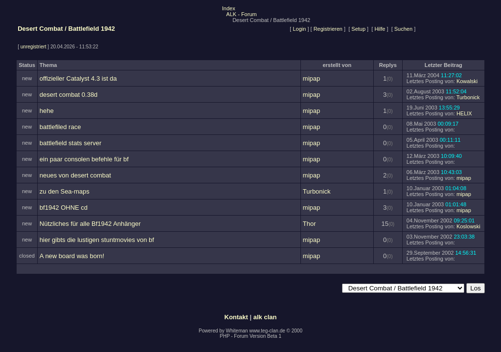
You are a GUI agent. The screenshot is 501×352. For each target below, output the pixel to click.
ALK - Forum (241, 14)
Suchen (403, 29)
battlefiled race (60, 127)
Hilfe (379, 29)
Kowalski (467, 81)
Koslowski (468, 226)
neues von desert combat (75, 175)
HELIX (464, 113)
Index (228, 8)
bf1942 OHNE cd (64, 207)
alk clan (265, 317)
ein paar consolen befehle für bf (84, 159)
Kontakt (236, 317)
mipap (311, 78)
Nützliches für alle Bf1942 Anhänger (90, 223)
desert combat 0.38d (69, 94)
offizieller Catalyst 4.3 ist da (78, 78)
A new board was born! (72, 256)
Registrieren (328, 29)
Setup (358, 29)
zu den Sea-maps (65, 191)
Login (299, 29)
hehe (47, 110)
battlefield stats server (70, 143)
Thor (309, 223)
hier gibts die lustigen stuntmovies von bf (97, 239)
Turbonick (468, 97)
